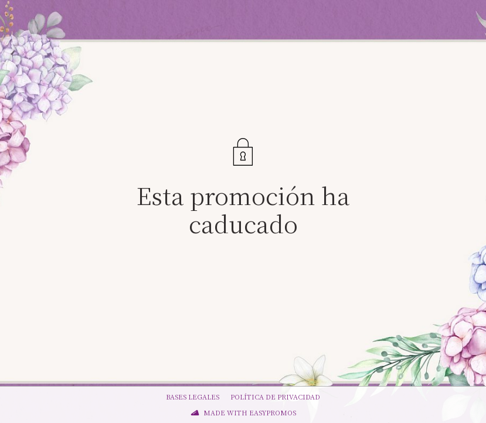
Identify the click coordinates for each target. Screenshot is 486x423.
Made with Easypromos (249, 412)
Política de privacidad (275, 396)
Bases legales (192, 396)
